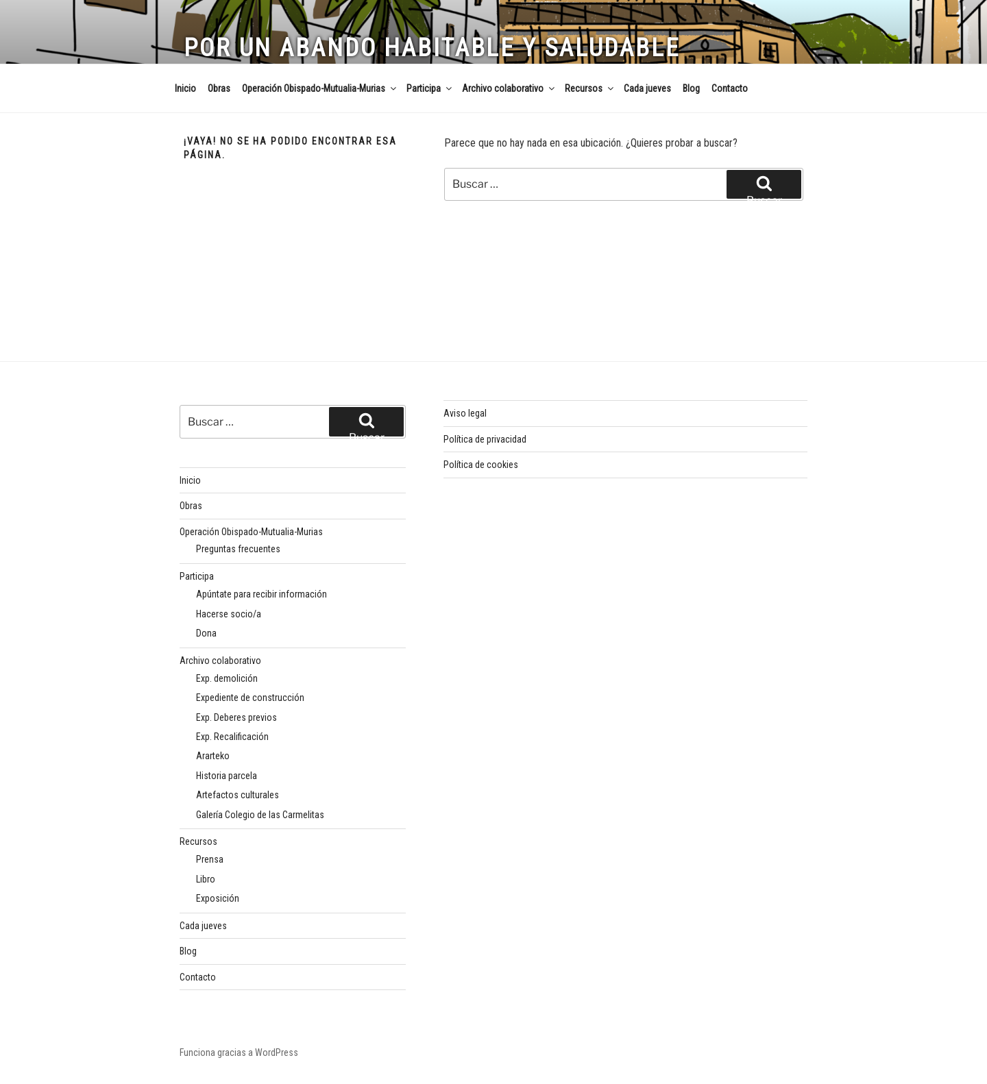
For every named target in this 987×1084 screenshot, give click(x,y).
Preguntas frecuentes (238, 548)
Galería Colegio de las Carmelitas (260, 814)
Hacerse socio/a (228, 613)
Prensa (209, 859)
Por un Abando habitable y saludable (432, 48)
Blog (691, 88)
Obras (219, 88)
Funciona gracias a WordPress (239, 1052)
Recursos (590, 88)
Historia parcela (226, 775)
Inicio (185, 88)
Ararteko (213, 755)
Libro (205, 879)
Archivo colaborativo (509, 88)
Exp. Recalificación (232, 736)
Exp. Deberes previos (236, 717)
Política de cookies (480, 464)
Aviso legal (465, 413)
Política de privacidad (484, 439)
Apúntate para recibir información (261, 594)
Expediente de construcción (250, 697)
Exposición (217, 898)
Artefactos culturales (237, 794)
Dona (206, 633)
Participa (430, 88)
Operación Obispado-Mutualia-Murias (320, 88)
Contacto (729, 88)
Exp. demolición (227, 678)
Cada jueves (647, 88)
